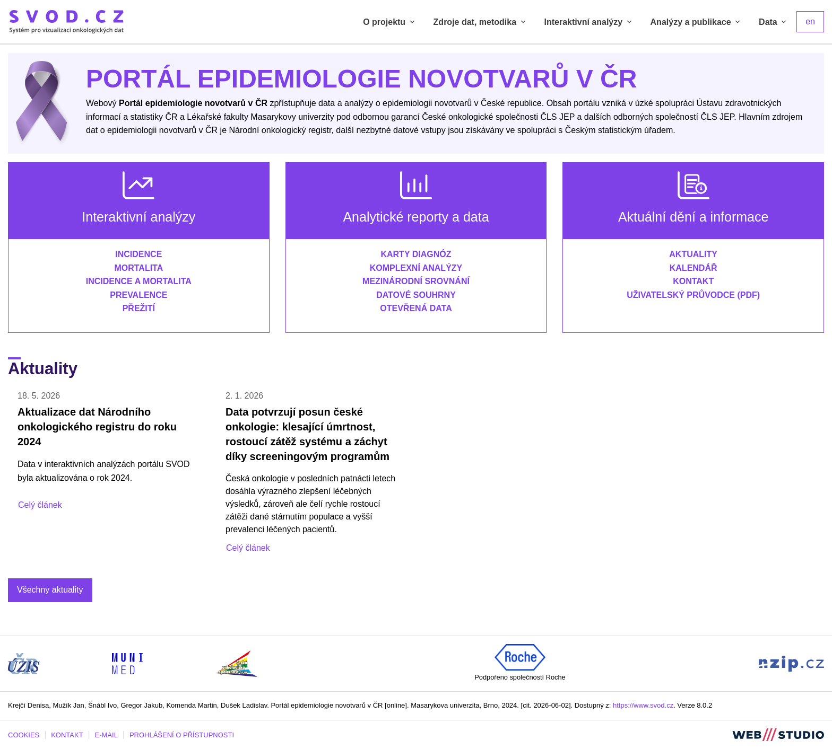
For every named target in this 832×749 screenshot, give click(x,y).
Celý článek (40, 504)
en (810, 21)
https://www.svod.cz (643, 705)
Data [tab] (773, 22)
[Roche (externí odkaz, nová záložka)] (520, 656)
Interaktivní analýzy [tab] (589, 22)
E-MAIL (106, 735)
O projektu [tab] (389, 22)
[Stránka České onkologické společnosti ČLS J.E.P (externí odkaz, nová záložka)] (236, 662)
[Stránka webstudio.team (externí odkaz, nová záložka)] (778, 734)
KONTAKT (67, 735)
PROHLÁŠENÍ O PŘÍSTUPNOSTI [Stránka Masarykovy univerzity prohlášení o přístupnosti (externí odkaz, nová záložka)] (181, 735)
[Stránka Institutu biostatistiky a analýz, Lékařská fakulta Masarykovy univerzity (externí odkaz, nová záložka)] (127, 662)
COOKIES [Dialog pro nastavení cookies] (23, 735)
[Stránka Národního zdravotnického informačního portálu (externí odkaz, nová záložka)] (791, 662)
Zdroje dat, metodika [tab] (480, 22)
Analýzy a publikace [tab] (696, 22)
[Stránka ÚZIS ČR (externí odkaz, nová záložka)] (24, 662)
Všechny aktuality (50, 589)
